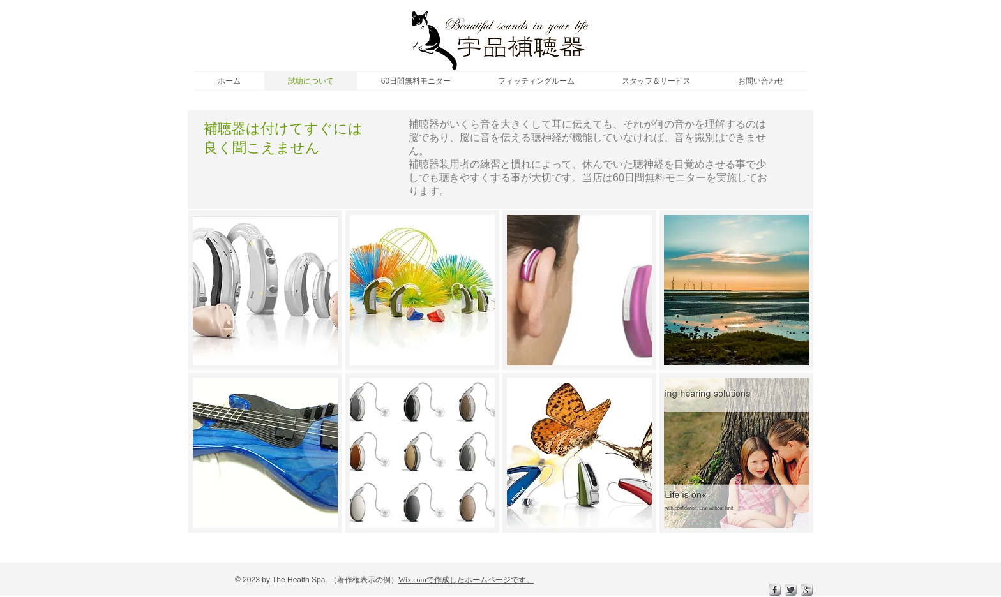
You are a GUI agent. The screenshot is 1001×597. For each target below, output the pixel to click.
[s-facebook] (775, 590)
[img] (265, 290)
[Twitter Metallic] (791, 590)
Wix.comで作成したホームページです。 (466, 579)
